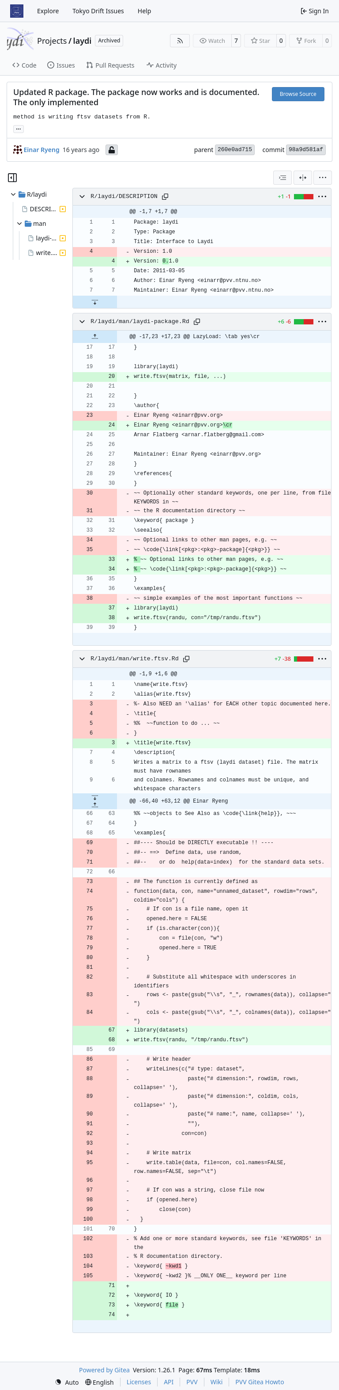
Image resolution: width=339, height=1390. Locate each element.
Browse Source (298, 94)
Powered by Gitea (104, 1370)
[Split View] (303, 178)
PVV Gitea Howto (259, 1382)
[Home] (16, 11)
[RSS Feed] (180, 40)
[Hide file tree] (12, 177)
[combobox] (282, 178)
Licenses (139, 1382)
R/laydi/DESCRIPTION (124, 196)
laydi (82, 40)
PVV (191, 1382)
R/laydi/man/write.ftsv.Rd (134, 658)
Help (144, 11)
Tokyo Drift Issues (98, 11)
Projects (52, 40)
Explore (48, 11)
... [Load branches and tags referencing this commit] (18, 128)
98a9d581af (306, 149)
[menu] (322, 178)
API (168, 1382)
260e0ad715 (235, 149)
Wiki (217, 1382)
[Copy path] (165, 196)
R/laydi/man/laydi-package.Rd (139, 321)
